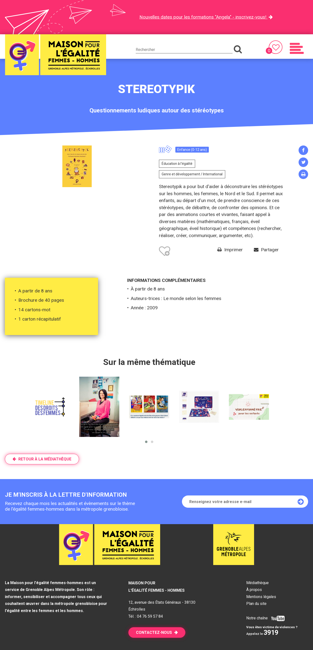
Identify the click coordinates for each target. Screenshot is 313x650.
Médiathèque (257, 582)
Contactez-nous (154, 632)
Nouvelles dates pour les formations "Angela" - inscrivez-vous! (203, 17)
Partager (270, 250)
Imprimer (233, 250)
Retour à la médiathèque (44, 459)
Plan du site (256, 603)
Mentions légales (261, 596)
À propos (254, 589)
